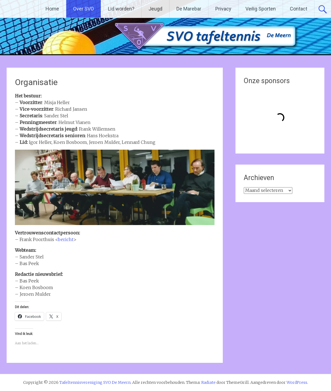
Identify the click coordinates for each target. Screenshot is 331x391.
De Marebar (188, 9)
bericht (65, 239)
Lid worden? (121, 9)
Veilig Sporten (260, 9)
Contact (298, 9)
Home (52, 9)
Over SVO (83, 9)
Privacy (223, 9)
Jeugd (155, 9)
